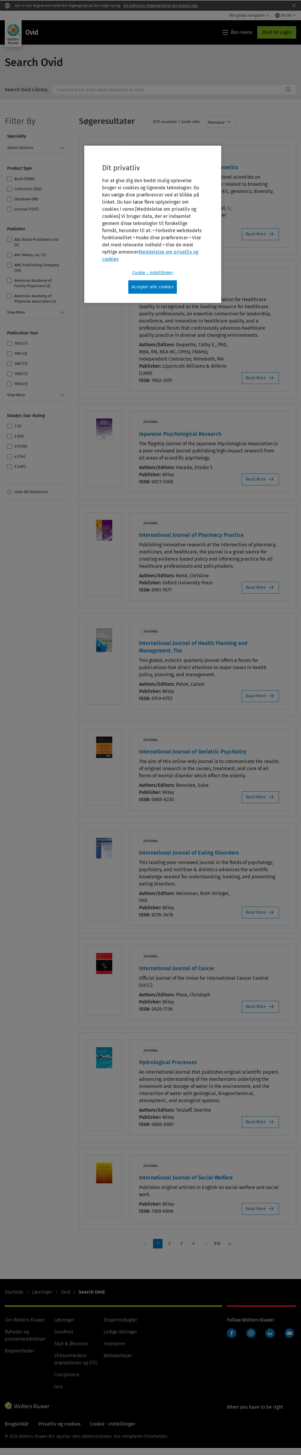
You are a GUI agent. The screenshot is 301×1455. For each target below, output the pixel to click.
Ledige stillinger (120, 1332)
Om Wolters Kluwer (25, 1320)
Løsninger (42, 1292)
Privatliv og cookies (59, 1424)
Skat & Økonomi (71, 1344)
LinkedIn (270, 1333)
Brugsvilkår (17, 1424)
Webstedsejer (118, 1355)
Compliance (66, 1374)
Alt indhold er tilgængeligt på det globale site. (161, 6)
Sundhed (63, 1332)
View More (16, 312)
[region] (152, 224)
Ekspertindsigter (120, 1320)
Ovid (65, 1292)
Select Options (20, 147)
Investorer (114, 1344)
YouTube (289, 1333)
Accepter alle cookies (152, 287)
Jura (58, 1386)
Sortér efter (190, 122)
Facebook (231, 1333)
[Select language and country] (285, 15)
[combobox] (168, 90)
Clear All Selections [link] (31, 492)
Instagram (251, 1333)
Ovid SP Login (276, 32)
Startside (14, 1292)
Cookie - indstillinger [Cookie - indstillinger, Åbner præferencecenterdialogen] (152, 272)
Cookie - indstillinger (112, 1424)
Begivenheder (19, 1351)
